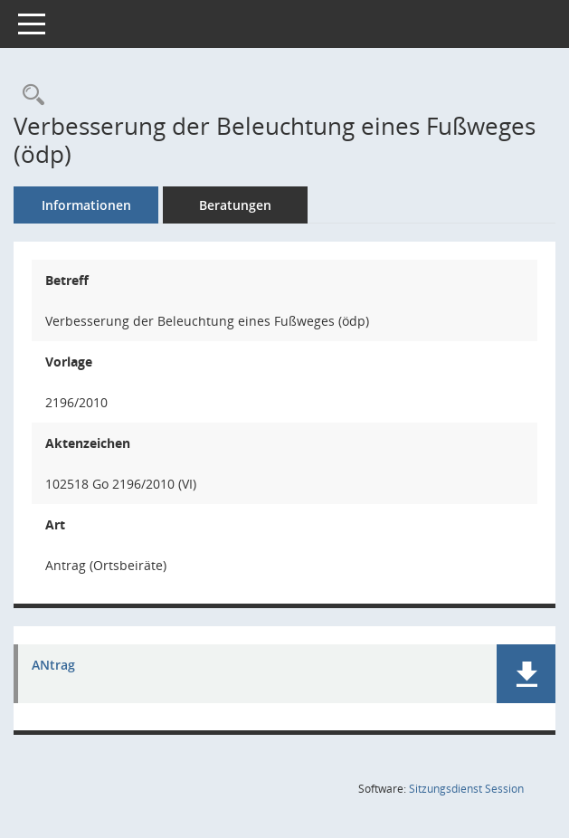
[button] (526, 673)
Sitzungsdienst (466, 788)
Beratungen (235, 205)
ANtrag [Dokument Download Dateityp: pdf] (53, 665)
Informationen (86, 205)
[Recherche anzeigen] (29, 95)
